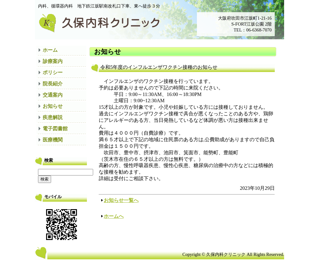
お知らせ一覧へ (121, 200)
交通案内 (53, 95)
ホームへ (114, 216)
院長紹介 (53, 83)
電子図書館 (55, 128)
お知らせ (53, 106)
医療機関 (53, 139)
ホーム (50, 50)
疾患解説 (53, 117)
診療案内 (53, 61)
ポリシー (53, 72)
